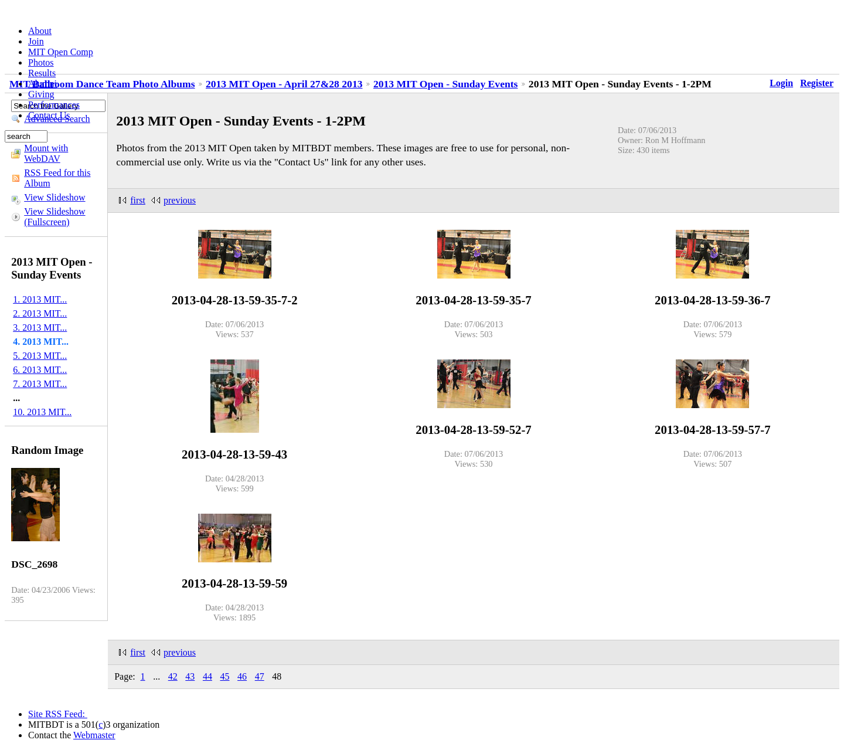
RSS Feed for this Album (57, 178)
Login (781, 83)
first (137, 200)
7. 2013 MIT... (40, 384)
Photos (41, 62)
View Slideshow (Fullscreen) (54, 216)
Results (42, 73)
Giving (41, 94)
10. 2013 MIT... (42, 412)
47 (259, 676)
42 (173, 676)
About (40, 31)
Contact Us (49, 115)
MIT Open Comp (60, 52)
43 (190, 676)
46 (242, 676)
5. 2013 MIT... (40, 356)
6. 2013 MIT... (40, 370)
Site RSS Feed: (57, 714)
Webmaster (94, 735)
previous (180, 200)
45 (225, 676)
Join (36, 41)
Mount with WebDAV (46, 153)
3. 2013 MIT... (40, 327)
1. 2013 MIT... (40, 299)
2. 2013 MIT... (40, 313)
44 (207, 676)
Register (816, 83)
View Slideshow (54, 197)
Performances (54, 105)
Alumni (42, 84)
